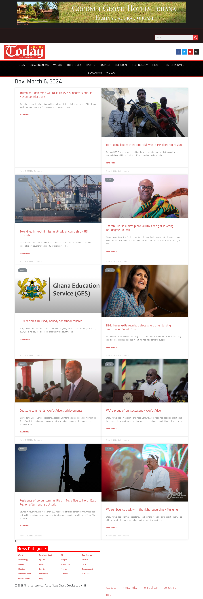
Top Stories (74, 63)
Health (156, 63)
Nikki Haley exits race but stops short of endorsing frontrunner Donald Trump (138, 326)
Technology (140, 63)
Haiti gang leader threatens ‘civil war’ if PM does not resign (144, 144)
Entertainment (176, 63)
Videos (110, 71)
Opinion (21, 563)
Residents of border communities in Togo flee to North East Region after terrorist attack (58, 501)
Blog (41, 577)
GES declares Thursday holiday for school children (51, 320)
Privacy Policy (129, 586)
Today (21, 63)
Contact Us (170, 586)
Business (105, 63)
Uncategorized (45, 554)
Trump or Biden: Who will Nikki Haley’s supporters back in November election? (56, 94)
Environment (87, 568)
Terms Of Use (150, 586)
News (41, 563)
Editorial (121, 63)
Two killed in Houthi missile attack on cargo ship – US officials (54, 232)
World (57, 63)
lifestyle (21, 568)
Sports (90, 63)
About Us (111, 586)
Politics (85, 558)
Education (95, 71)
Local (84, 563)
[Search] (195, 35)
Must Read (65, 563)
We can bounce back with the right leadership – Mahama (142, 508)
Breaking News (39, 63)
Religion (64, 558)
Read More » (25, 114)
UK (62, 554)
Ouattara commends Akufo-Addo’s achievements (51, 409)
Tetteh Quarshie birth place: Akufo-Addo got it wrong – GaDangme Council (141, 227)
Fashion (64, 568)
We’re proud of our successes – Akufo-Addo (133, 409)
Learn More (22, 24)
